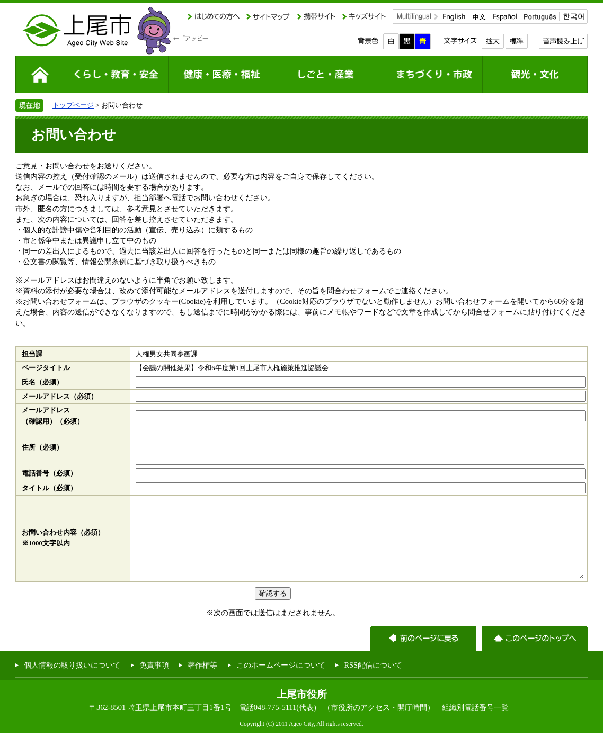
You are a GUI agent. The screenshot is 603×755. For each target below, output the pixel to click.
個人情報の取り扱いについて (72, 687)
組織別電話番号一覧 (475, 729)
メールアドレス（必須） (59, 396)
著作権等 (202, 687)
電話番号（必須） (49, 479)
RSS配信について (373, 687)
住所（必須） (42, 450)
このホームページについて (280, 687)
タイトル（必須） (49, 494)
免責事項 (154, 687)
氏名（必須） (42, 382)
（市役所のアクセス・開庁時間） (378, 729)
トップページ (73, 105)
